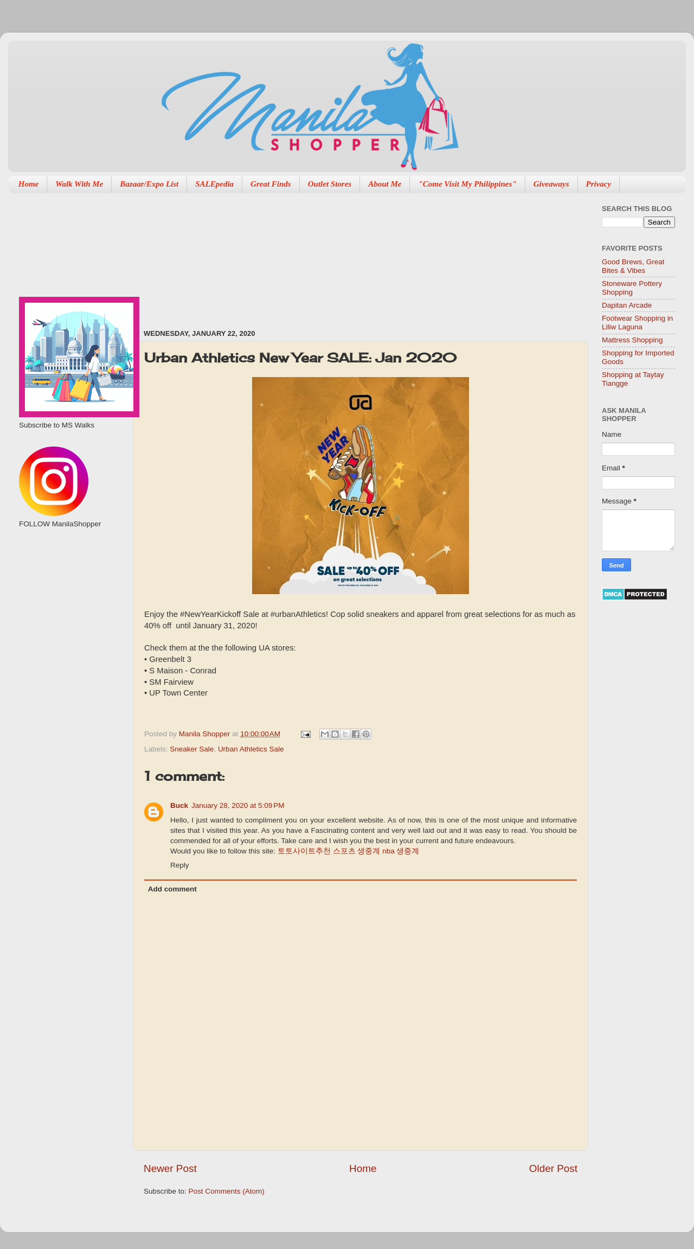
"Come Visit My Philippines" (467, 184)
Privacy (599, 184)
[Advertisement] (204, 255)
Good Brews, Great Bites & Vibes (633, 266)
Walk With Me (79, 184)
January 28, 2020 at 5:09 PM (238, 805)
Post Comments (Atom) (227, 1191)
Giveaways (551, 184)
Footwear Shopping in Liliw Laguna (637, 322)
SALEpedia (214, 184)
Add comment (172, 889)
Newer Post (170, 1168)
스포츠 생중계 (357, 851)
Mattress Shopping (632, 340)
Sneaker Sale (192, 749)
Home (28, 184)
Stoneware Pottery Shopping (632, 287)
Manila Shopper (205, 734)
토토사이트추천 (304, 851)
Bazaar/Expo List (149, 184)
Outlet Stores (329, 184)
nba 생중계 (400, 851)
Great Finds (270, 184)
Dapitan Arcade (627, 305)
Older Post (553, 1168)
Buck (179, 805)
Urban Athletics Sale (251, 749)
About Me (384, 184)
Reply (179, 865)
